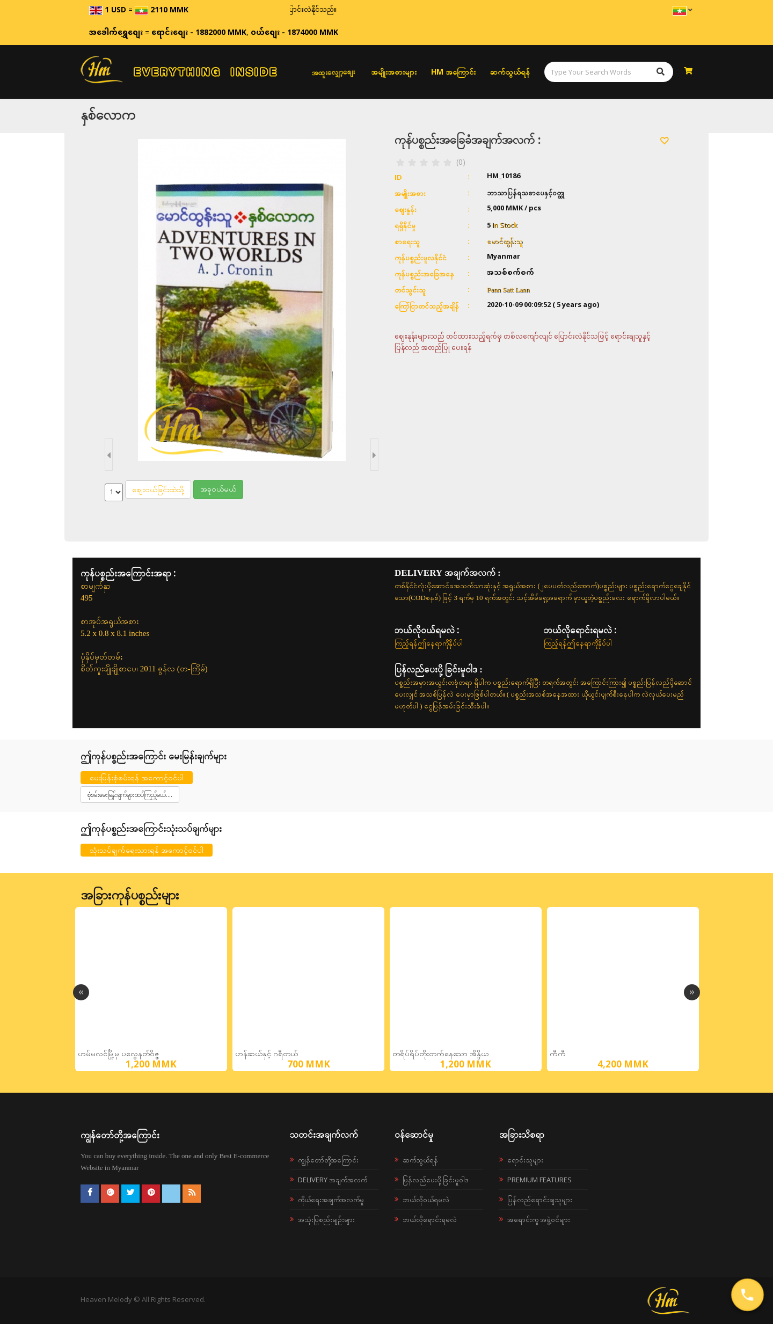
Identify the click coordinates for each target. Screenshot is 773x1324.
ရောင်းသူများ (525, 1160)
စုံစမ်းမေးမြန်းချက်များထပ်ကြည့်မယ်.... (129, 794)
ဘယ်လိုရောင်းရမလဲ (430, 1219)
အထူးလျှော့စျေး (333, 71)
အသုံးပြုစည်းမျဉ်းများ (326, 1219)
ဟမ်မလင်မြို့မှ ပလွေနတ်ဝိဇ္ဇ (118, 1054)
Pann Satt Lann (508, 290)
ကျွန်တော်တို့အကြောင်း (328, 1160)
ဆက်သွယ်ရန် (510, 72)
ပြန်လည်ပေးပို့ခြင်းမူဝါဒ (436, 1179)
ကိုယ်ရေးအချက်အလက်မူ (331, 1199)
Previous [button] (81, 992)
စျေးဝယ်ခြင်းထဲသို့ (158, 489)
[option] (151, 989)
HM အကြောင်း (453, 72)
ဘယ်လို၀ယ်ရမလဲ (426, 1199)
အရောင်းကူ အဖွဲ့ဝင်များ (538, 1219)
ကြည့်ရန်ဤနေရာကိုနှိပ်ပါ (429, 643)
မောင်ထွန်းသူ (505, 241)
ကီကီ (558, 1054)
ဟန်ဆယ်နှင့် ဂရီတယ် (266, 1054)
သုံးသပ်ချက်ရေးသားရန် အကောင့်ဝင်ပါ (146, 850)
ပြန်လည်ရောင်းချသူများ (539, 1199)
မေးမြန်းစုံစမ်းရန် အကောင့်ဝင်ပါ (137, 777)
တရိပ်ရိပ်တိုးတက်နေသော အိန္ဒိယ (440, 1054)
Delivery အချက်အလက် (332, 1179)
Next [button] (692, 992)
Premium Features (539, 1179)
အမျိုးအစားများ (394, 72)
